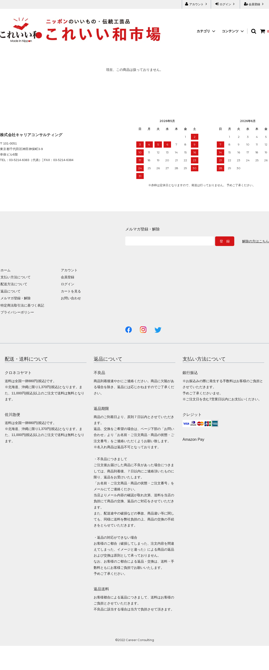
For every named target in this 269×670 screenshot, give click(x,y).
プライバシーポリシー (17, 312)
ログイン (225, 4)
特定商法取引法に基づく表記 (22, 305)
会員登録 (254, 4)
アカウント (196, 4)
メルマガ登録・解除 (15, 298)
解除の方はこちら (255, 241)
